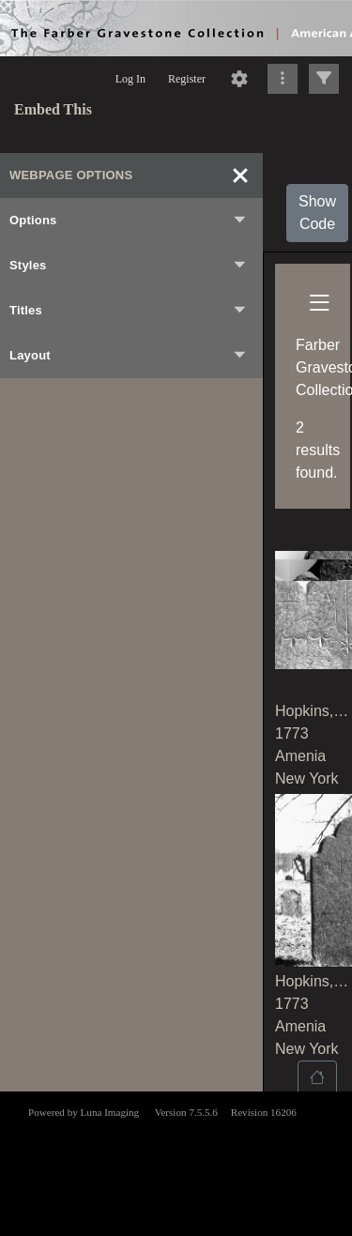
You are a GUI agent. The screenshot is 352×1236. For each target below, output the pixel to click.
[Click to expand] (324, 79)
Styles (128, 265)
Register (187, 78)
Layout (128, 355)
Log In (130, 78)
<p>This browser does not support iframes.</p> (176, 1161)
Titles (128, 310)
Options (128, 220)
